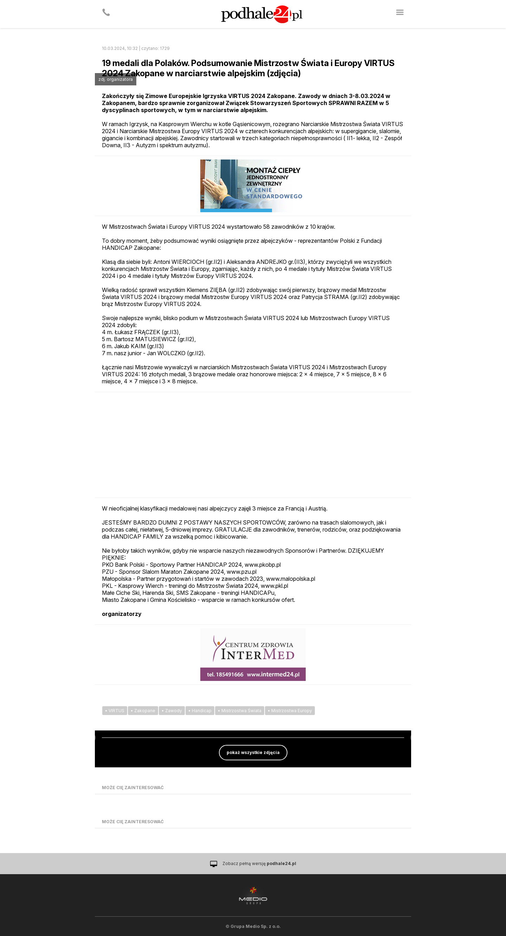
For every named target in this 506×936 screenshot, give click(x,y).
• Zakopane (143, 710)
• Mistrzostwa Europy (290, 710)
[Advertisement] (253, 445)
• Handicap (200, 710)
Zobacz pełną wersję (259, 863)
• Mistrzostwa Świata (239, 710)
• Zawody (172, 710)
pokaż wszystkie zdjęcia (253, 752)
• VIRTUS (114, 710)
